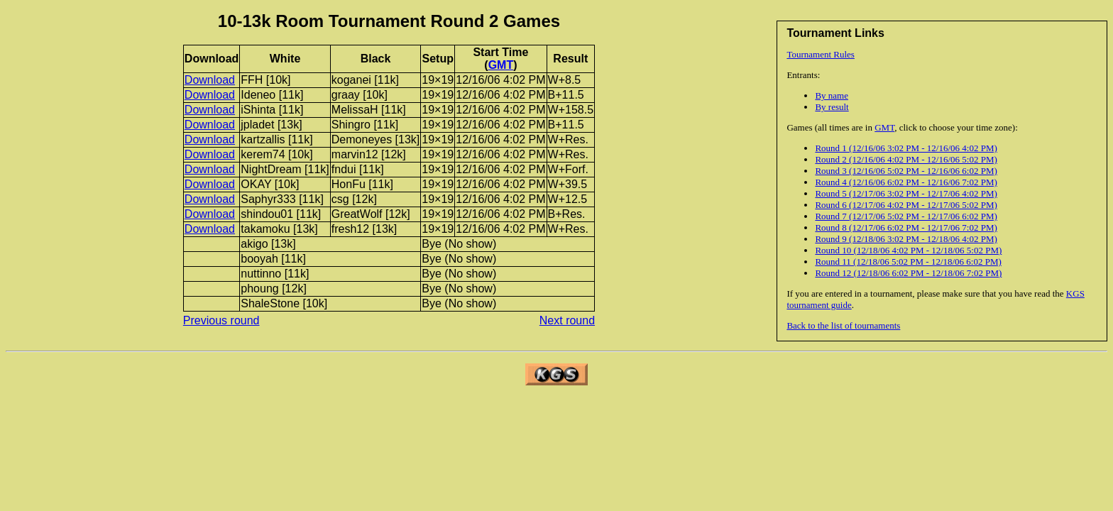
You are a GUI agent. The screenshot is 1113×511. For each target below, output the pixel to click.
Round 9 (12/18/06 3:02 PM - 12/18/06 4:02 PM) (906, 238)
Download (210, 80)
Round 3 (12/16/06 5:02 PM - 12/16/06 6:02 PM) (906, 170)
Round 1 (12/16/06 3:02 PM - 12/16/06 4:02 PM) (906, 148)
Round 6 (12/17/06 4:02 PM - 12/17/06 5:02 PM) (906, 204)
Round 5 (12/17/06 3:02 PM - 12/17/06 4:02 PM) (906, 193)
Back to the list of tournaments (843, 325)
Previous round (221, 320)
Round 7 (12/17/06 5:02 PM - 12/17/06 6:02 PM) (906, 216)
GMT (884, 127)
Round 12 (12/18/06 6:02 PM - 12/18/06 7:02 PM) (908, 273)
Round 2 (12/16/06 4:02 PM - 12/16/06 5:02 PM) (906, 159)
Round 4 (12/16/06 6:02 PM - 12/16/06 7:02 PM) (906, 182)
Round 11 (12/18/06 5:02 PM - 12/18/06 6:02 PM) (908, 261)
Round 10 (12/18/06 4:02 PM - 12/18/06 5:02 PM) (908, 250)
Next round (567, 320)
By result (831, 106)
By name (831, 95)
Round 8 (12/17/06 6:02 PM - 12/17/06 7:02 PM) (906, 227)
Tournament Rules (820, 54)
